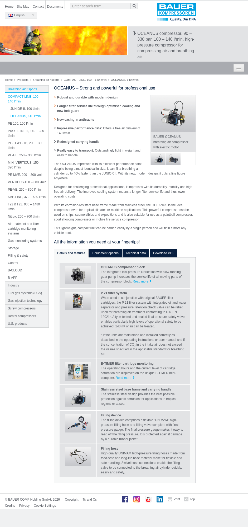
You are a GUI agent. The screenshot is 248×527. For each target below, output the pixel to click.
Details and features (71, 253)
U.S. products (17, 324)
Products (22, 79)
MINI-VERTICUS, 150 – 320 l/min (24, 165)
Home (9, 6)
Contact (38, 6)
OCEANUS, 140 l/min (26, 116)
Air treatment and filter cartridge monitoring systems (23, 228)
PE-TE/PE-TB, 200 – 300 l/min (25, 145)
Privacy (24, 505)
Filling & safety (18, 255)
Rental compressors (22, 316)
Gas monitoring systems (25, 241)
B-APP (12, 278)
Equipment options (106, 253)
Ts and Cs (90, 499)
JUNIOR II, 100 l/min (25, 109)
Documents (55, 6)
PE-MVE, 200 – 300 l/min (25, 175)
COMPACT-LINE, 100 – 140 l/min (85, 79)
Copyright (71, 499)
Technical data (136, 253)
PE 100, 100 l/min (20, 123)
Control (13, 263)
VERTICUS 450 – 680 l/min (27, 182)
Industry (13, 285)
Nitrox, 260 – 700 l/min (24, 216)
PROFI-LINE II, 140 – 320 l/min (26, 133)
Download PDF (163, 253)
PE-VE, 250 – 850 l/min (24, 189)
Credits (10, 505)
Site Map (23, 6)
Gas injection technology (25, 301)
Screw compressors (22, 308)
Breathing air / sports (46, 79)
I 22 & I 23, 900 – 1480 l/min (24, 207)
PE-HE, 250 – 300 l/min (24, 155)
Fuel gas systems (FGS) (25, 293)
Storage (13, 248)
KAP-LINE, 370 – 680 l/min (27, 197)
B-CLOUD (15, 270)
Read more (140, 281)
